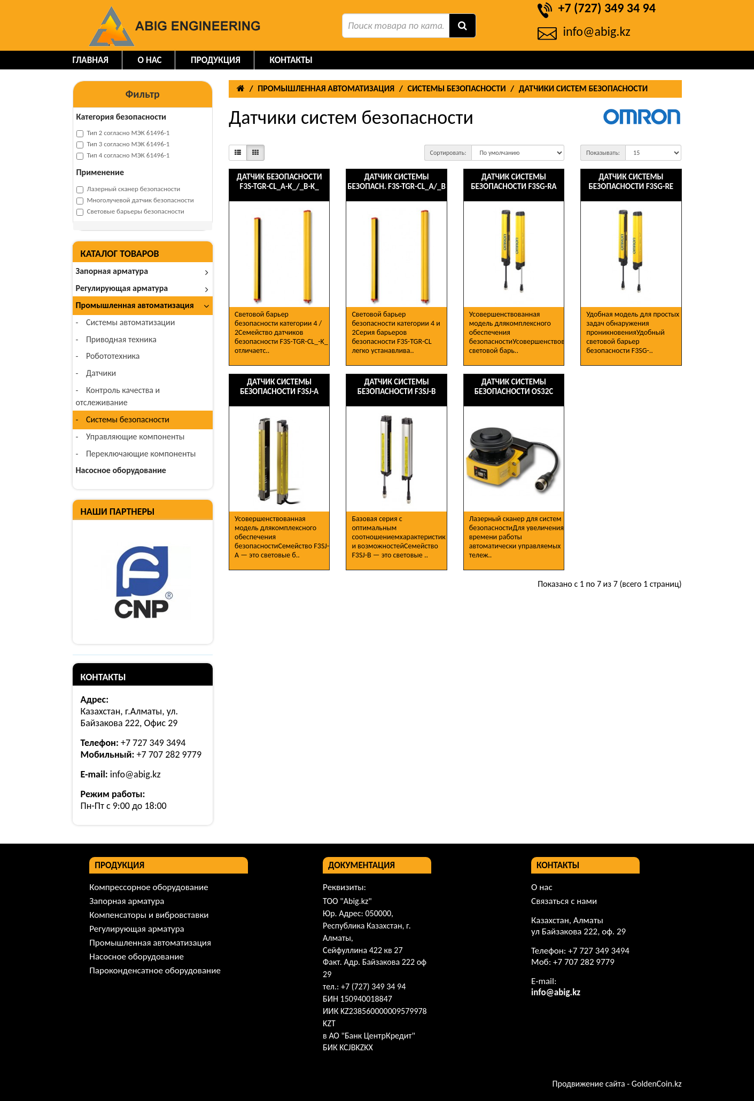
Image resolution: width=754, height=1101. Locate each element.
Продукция (215, 60)
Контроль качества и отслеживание (118, 396)
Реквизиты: (344, 887)
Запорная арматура (142, 271)
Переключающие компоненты (137, 454)
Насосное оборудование (121, 470)
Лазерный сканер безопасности (128, 189)
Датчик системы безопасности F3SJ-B (396, 386)
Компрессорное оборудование (148, 887)
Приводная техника (117, 339)
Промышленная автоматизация (144, 305)
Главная (90, 60)
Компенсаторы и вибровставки (148, 915)
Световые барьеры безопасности (130, 211)
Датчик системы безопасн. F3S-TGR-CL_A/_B (396, 181)
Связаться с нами (564, 901)
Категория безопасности (121, 117)
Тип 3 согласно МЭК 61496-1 (123, 144)
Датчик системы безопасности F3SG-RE (630, 181)
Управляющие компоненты (131, 436)
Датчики (97, 373)
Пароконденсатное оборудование (155, 970)
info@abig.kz (597, 31)
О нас (150, 60)
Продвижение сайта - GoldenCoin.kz (617, 1084)
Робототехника (108, 356)
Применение (100, 172)
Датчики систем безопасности (583, 88)
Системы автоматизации (126, 322)
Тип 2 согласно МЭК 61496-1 (123, 133)
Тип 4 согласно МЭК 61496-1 (123, 155)
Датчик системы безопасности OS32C (514, 386)
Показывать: (603, 152)
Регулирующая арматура (142, 288)
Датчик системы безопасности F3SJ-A (279, 386)
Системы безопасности (123, 419)
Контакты (291, 60)
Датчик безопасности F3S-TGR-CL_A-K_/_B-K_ (279, 181)
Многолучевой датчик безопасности (135, 200)
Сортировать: (448, 152)
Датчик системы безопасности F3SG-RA (513, 181)
